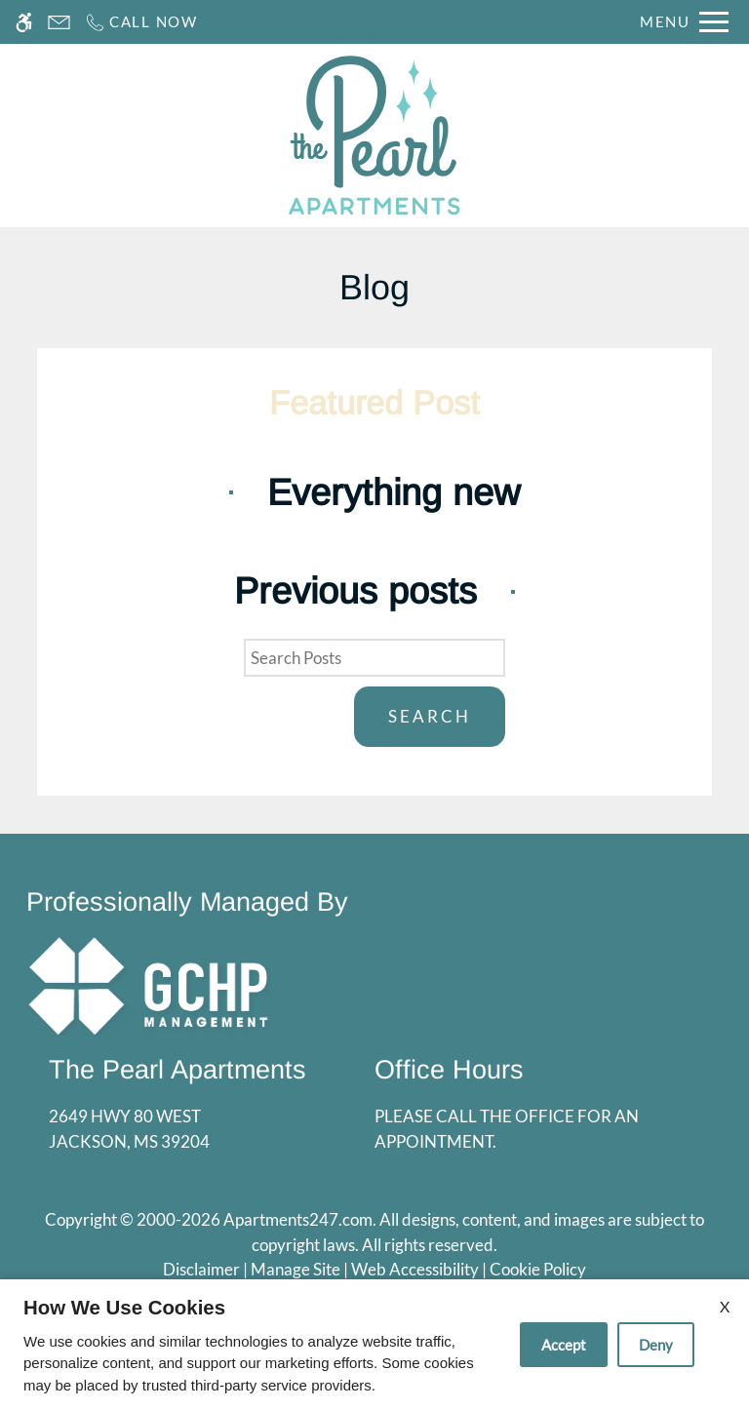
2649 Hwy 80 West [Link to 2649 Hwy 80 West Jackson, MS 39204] (177, 1130)
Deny (656, 1344)
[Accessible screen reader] (24, 22)
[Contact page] (59, 22)
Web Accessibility (415, 1269)
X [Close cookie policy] (724, 1306)
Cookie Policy (538, 1269)
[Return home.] (374, 135)
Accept (563, 1344)
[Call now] (141, 22)
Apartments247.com (298, 1219)
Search (429, 716)
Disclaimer (201, 1269)
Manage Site (295, 1269)
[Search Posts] (374, 658)
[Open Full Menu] (684, 22)
